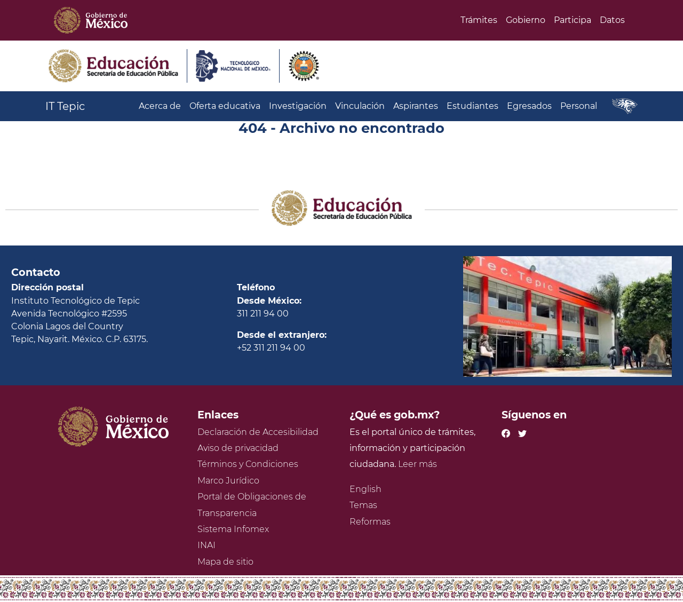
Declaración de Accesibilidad (258, 432)
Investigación (298, 106)
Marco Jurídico (228, 481)
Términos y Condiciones (247, 464)
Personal (578, 106)
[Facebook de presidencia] (506, 432)
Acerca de (160, 106)
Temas (363, 505)
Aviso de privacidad (238, 448)
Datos (612, 20)
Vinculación (360, 106)
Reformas (370, 522)
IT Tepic (65, 106)
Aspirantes (415, 106)
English (366, 489)
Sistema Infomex (233, 529)
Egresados (529, 106)
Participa (572, 20)
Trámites (478, 20)
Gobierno (525, 20)
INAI (206, 545)
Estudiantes (472, 106)
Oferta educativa (224, 106)
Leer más (417, 464)
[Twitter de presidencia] (522, 432)
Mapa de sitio (225, 562)
